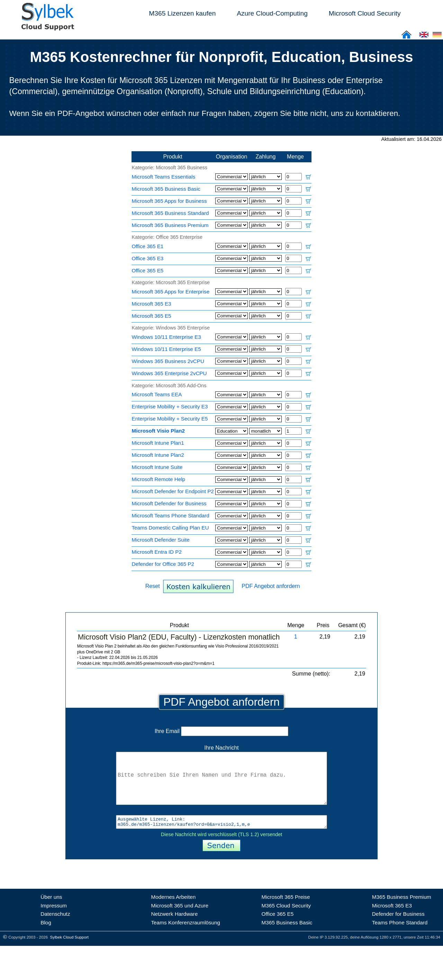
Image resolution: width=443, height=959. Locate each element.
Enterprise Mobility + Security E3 (170, 406)
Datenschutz (55, 927)
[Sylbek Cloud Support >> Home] (46, 26)
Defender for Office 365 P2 (163, 564)
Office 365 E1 (148, 246)
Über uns (51, 910)
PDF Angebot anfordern (271, 586)
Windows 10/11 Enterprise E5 (166, 349)
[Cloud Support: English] (424, 37)
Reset (152, 586)
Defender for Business (398, 927)
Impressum (53, 919)
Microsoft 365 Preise (286, 910)
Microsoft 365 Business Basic (166, 189)
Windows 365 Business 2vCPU (168, 361)
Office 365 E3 (148, 258)
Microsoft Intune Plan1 (158, 443)
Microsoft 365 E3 (151, 304)
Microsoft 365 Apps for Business (169, 201)
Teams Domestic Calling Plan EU (170, 528)
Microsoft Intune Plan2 (158, 455)
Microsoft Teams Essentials (164, 177)
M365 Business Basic (287, 936)
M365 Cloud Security (286, 919)
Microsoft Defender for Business (169, 503)
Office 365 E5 (148, 270)
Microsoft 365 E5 (151, 316)
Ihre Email (221, 731)
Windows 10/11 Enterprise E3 (166, 337)
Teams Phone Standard (400, 936)
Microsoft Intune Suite (157, 467)
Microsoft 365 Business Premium (170, 225)
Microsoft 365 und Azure (179, 919)
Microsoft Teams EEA (157, 394)
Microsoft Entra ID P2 (157, 552)
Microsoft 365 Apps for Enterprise (171, 292)
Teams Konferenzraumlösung (185, 936)
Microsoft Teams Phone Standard (170, 515)
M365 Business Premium (401, 910)
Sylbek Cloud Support (69, 950)
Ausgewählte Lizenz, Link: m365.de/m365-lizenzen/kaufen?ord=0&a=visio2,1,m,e (221, 834)
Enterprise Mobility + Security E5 (170, 419)
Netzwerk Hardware (174, 927)
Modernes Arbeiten (173, 910)
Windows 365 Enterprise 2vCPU (169, 373)
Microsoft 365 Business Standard (170, 213)
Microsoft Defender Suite (161, 540)
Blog (45, 936)
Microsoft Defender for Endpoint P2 (173, 491)
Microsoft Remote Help (158, 479)
